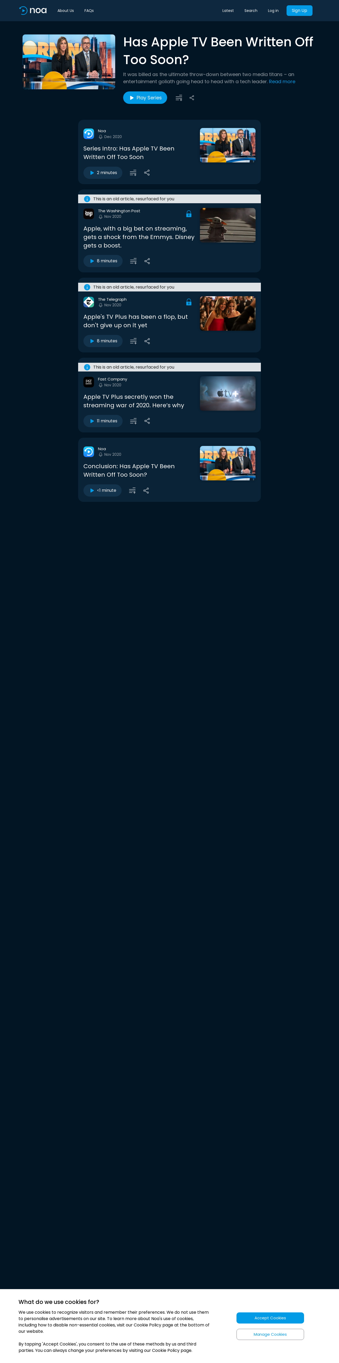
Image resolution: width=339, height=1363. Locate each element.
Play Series (145, 97)
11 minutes (103, 421)
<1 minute (102, 490)
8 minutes (103, 261)
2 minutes (103, 172)
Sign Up (299, 10)
